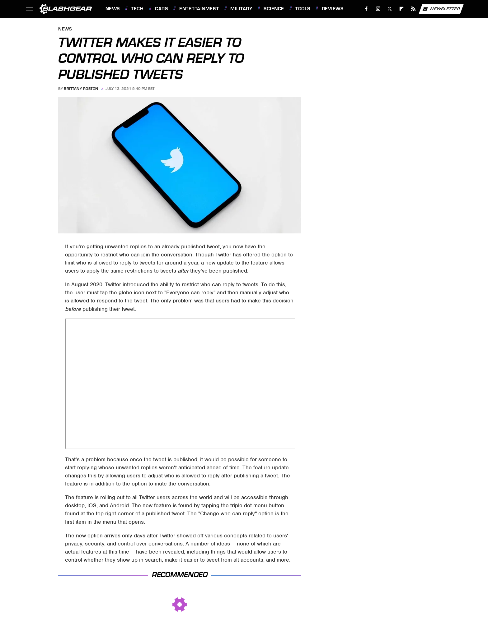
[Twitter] (389, 9)
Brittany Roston (81, 88)
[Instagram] (377, 9)
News (113, 8)
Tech (137, 8)
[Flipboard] (401, 9)
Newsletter (441, 9)
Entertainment (199, 8)
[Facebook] (366, 9)
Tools (302, 8)
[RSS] (413, 9)
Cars (161, 8)
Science (274, 8)
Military (241, 8)
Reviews (333, 8)
